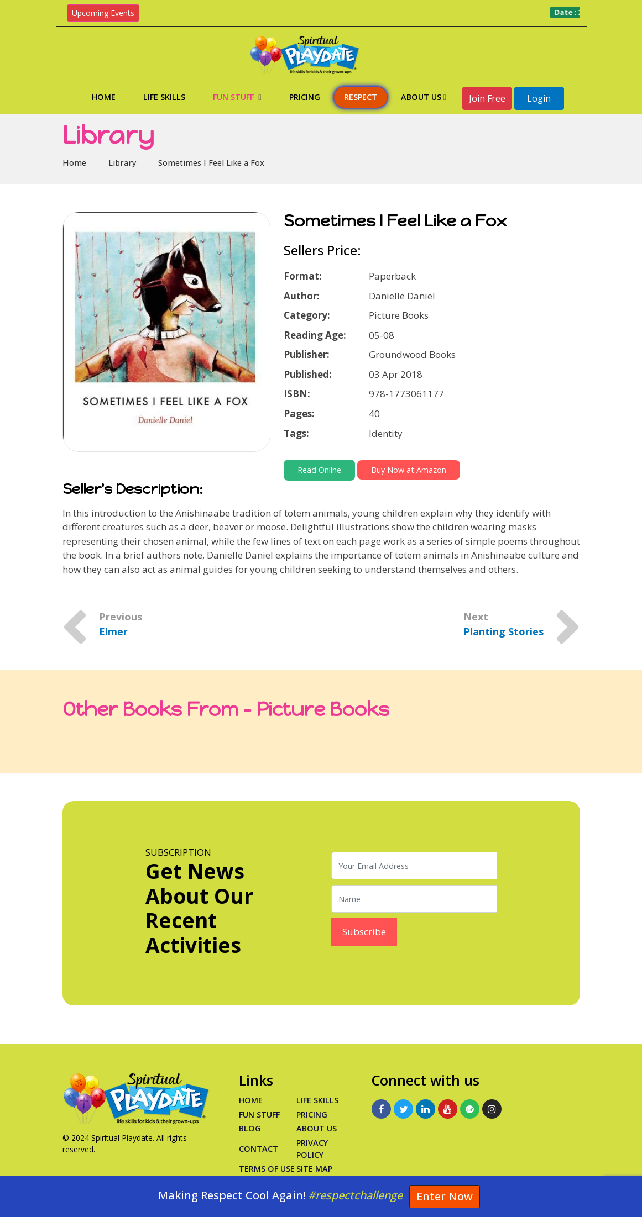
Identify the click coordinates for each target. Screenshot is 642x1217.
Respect (360, 97)
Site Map (314, 1168)
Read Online (319, 470)
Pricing (304, 97)
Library (122, 162)
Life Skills (164, 97)
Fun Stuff (237, 97)
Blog (250, 1128)
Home (104, 97)
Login (539, 98)
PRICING (311, 1114)
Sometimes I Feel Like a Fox (211, 162)
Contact (258, 1149)
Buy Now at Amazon (408, 470)
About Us (423, 97)
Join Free (487, 98)
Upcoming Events (103, 13)
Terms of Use (267, 1168)
